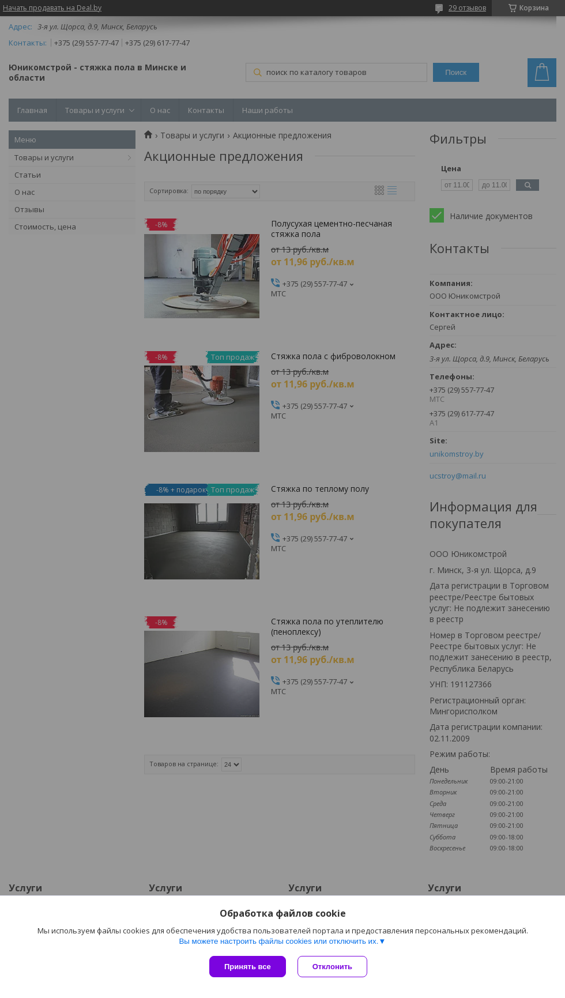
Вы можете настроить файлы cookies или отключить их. (278, 941)
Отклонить (332, 966)
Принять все (247, 966)
